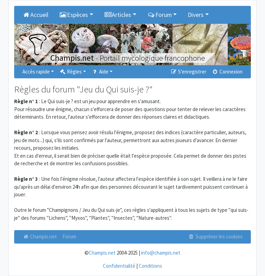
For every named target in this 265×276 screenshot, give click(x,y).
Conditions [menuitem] (150, 266)
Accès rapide (36, 71)
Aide (99, 71)
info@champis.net (160, 252)
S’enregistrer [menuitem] (188, 71)
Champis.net (39, 236)
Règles (70, 71)
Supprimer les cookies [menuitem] (215, 236)
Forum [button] (159, 15)
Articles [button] (117, 15)
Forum (69, 236)
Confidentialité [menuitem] (119, 266)
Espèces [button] (73, 15)
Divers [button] (196, 15)
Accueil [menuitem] (35, 15)
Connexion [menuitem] (227, 71)
